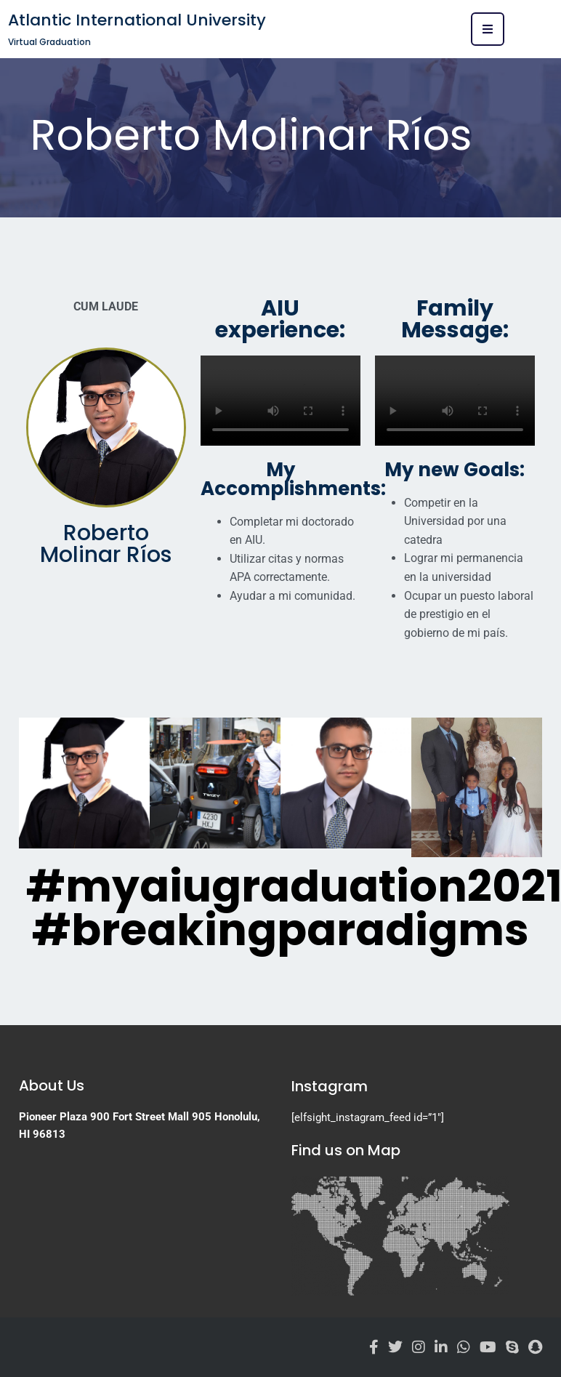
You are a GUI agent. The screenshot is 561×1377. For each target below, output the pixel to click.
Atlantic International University (137, 20)
